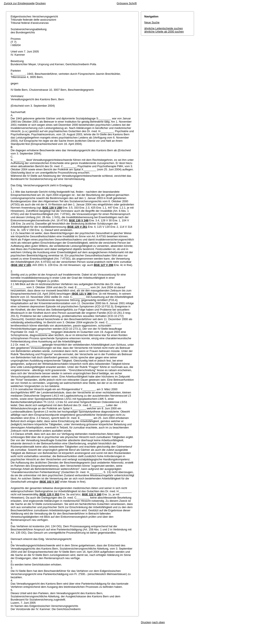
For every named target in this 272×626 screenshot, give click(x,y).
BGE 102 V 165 (21, 265)
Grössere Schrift (127, 3)
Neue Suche (152, 22)
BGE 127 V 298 (103, 265)
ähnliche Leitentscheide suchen (163, 28)
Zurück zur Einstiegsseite (19, 3)
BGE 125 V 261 (77, 226)
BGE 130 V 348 (78, 220)
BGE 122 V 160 (91, 494)
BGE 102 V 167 (50, 481)
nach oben (158, 622)
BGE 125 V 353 (49, 494)
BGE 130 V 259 (52, 207)
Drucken (40, 3)
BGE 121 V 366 (82, 293)
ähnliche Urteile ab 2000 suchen (164, 31)
